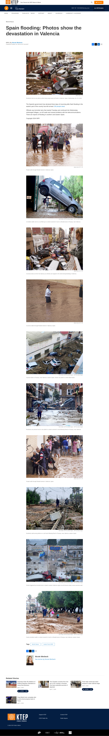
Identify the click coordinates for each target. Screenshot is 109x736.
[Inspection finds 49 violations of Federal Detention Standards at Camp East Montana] (11, 687)
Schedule (59, 17)
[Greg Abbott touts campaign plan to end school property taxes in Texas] (11, 703)
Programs (15, 17)
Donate (100, 4)
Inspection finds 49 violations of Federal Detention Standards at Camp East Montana (26, 687)
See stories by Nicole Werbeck (45, 663)
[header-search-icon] (92, 4)
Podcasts (25, 17)
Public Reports (64, 722)
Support (41, 17)
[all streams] (99, 12)
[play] (6, 12)
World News (10, 25)
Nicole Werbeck (17, 46)
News (6, 17)
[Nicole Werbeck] (30, 664)
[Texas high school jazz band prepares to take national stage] (76, 687)
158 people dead (59, 110)
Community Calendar (73, 17)
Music (33, 17)
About (50, 17)
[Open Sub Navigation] (9, 17)
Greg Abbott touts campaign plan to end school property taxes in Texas (26, 702)
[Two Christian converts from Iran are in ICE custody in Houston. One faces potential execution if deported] (43, 687)
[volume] (11, 12)
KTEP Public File (43, 722)
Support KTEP (42, 718)
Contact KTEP (63, 718)
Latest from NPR (48, 648)
